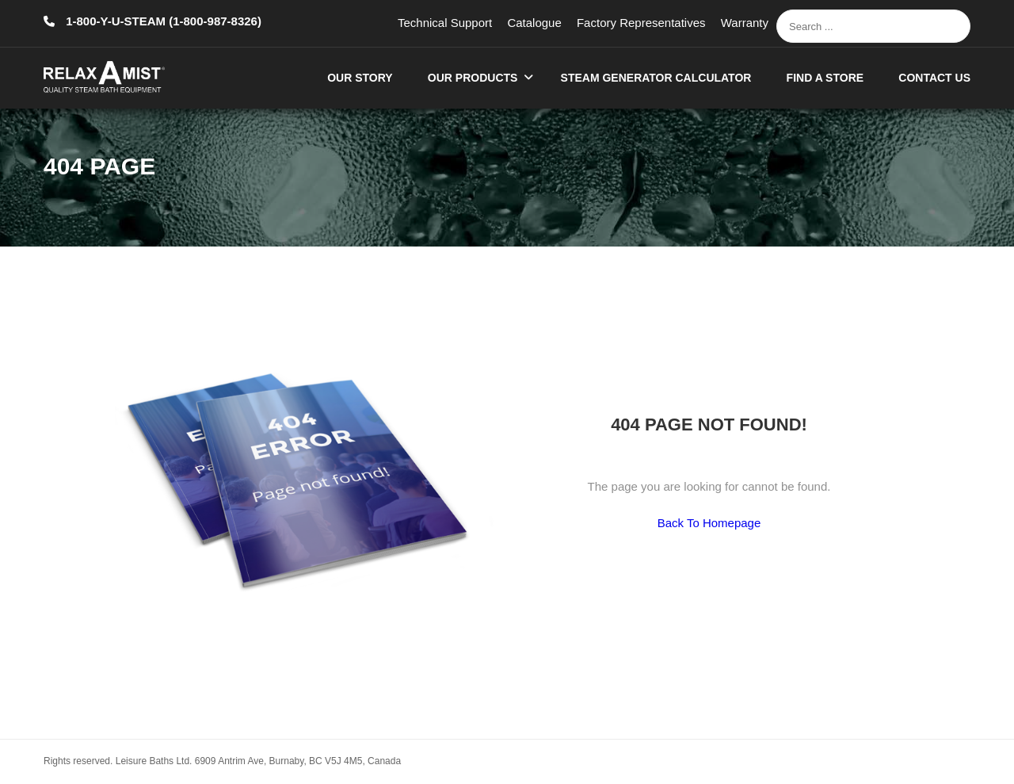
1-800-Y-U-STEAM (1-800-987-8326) (162, 21)
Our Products (473, 77)
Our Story (359, 77)
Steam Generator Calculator (656, 77)
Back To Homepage (709, 523)
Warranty (744, 22)
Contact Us (934, 77)
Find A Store (825, 77)
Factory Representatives (641, 22)
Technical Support (445, 22)
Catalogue (534, 22)
